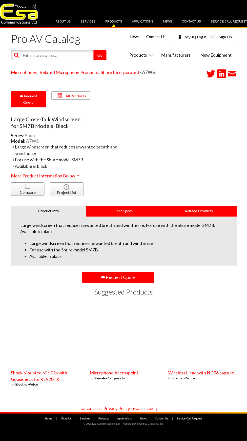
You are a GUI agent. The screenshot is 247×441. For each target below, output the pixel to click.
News (167, 21)
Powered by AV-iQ (145, 409)
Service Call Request (229, 21)
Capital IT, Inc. (156, 423)
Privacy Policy (116, 408)
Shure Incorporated (120, 72)
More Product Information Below (46, 175)
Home (48, 418)
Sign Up (225, 36)
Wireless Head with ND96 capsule (201, 372)
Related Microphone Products (69, 72)
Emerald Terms (90, 409)
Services (88, 21)
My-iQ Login (195, 36)
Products (113, 21)
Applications (142, 21)
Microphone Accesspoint (114, 372)
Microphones (24, 72)
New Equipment (216, 55)
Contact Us (191, 21)
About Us (63, 21)
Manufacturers (176, 55)
